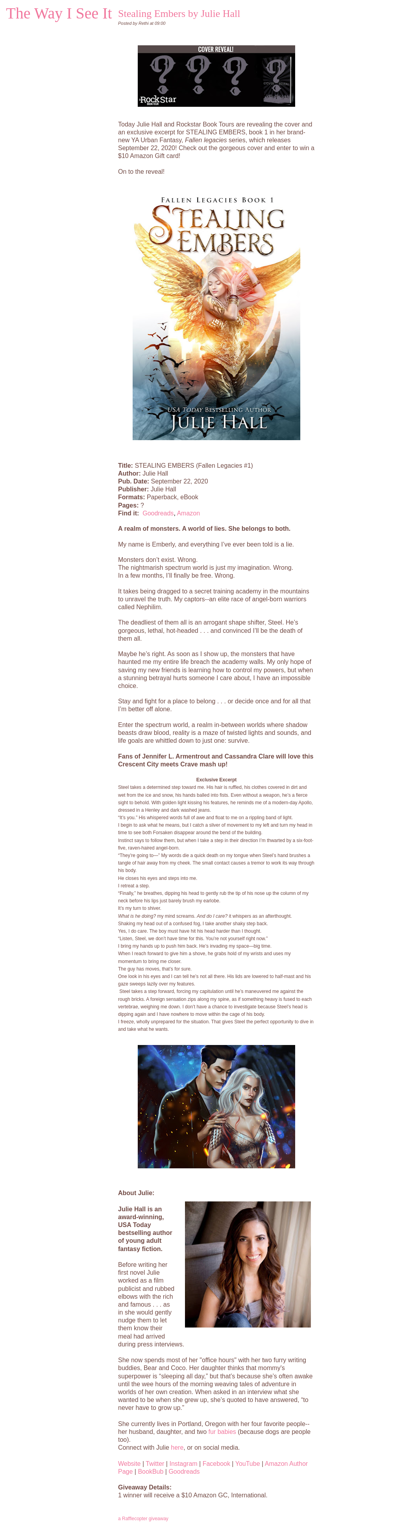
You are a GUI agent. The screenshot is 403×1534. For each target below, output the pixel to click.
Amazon (188, 513)
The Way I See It (59, 13)
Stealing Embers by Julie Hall (179, 13)
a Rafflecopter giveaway (143, 1518)
